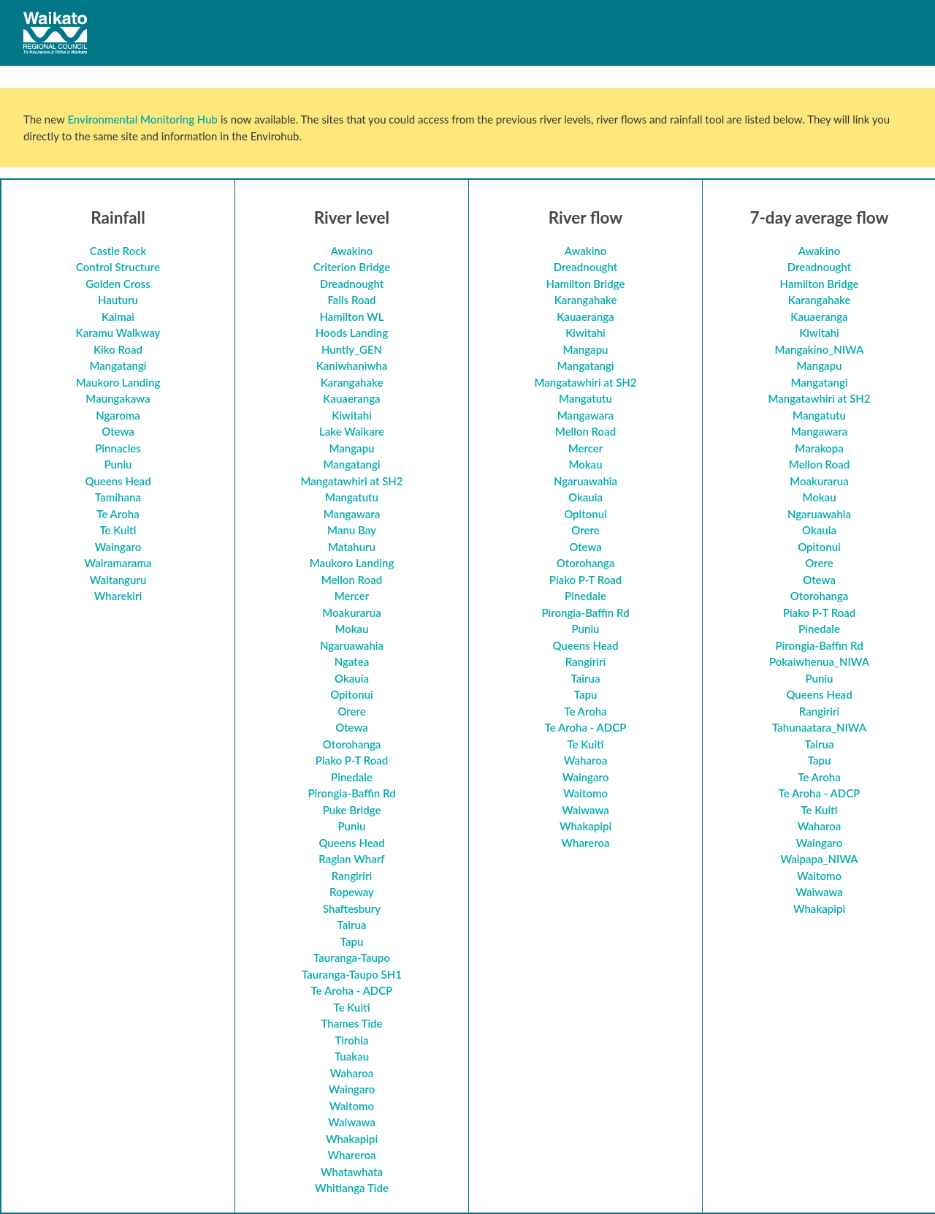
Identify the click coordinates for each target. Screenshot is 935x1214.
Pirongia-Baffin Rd (351, 793)
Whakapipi (352, 1138)
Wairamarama (118, 562)
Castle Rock (118, 250)
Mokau (351, 628)
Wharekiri (118, 595)
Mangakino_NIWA (819, 349)
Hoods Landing (352, 332)
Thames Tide (351, 1023)
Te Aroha (117, 513)
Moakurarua (351, 612)
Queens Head (117, 481)
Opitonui (351, 694)
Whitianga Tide (352, 1187)
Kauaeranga (351, 398)
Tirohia (351, 1040)
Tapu (352, 941)
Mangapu (351, 448)
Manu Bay (351, 529)
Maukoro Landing (118, 382)
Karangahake (352, 382)
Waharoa (352, 1073)
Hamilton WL (351, 316)
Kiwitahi (352, 415)
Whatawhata (352, 1171)
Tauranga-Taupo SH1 (352, 974)
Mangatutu (351, 497)
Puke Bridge (352, 809)
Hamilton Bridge (585, 283)
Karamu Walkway (118, 332)
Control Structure (118, 266)
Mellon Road (351, 579)
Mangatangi (117, 365)
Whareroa (351, 1154)
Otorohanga (352, 744)
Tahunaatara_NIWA (819, 727)
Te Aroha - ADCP (352, 990)
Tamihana (118, 497)
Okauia (352, 678)
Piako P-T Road (352, 760)
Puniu (117, 464)
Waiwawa (351, 1121)
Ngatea (352, 661)
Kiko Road (118, 349)
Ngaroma (118, 415)
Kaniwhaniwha (352, 365)
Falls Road (351, 299)
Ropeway (351, 891)
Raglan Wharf (351, 858)
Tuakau (352, 1056)
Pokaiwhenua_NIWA (819, 661)
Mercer (352, 595)
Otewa (118, 431)
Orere (351, 711)
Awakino (352, 250)
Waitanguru (118, 579)
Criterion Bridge (352, 266)
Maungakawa (117, 398)
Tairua (352, 924)
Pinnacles (118, 448)
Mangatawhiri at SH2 (351, 481)
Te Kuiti (117, 529)
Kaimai (118, 316)
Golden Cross (117, 283)
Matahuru (351, 546)
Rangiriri (352, 875)
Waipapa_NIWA (819, 858)
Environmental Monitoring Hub (142, 119)
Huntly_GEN (351, 349)
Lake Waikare (351, 431)
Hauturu (118, 299)
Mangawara (352, 513)
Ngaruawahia (351, 645)
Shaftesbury (352, 908)
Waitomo (351, 1105)
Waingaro (118, 546)
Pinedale (352, 777)
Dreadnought (352, 283)
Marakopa (819, 448)
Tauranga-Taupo (351, 957)
